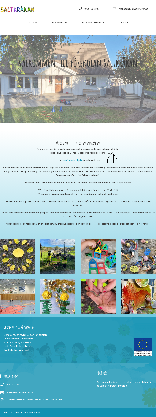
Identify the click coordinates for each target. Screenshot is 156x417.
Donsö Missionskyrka (72, 160)
